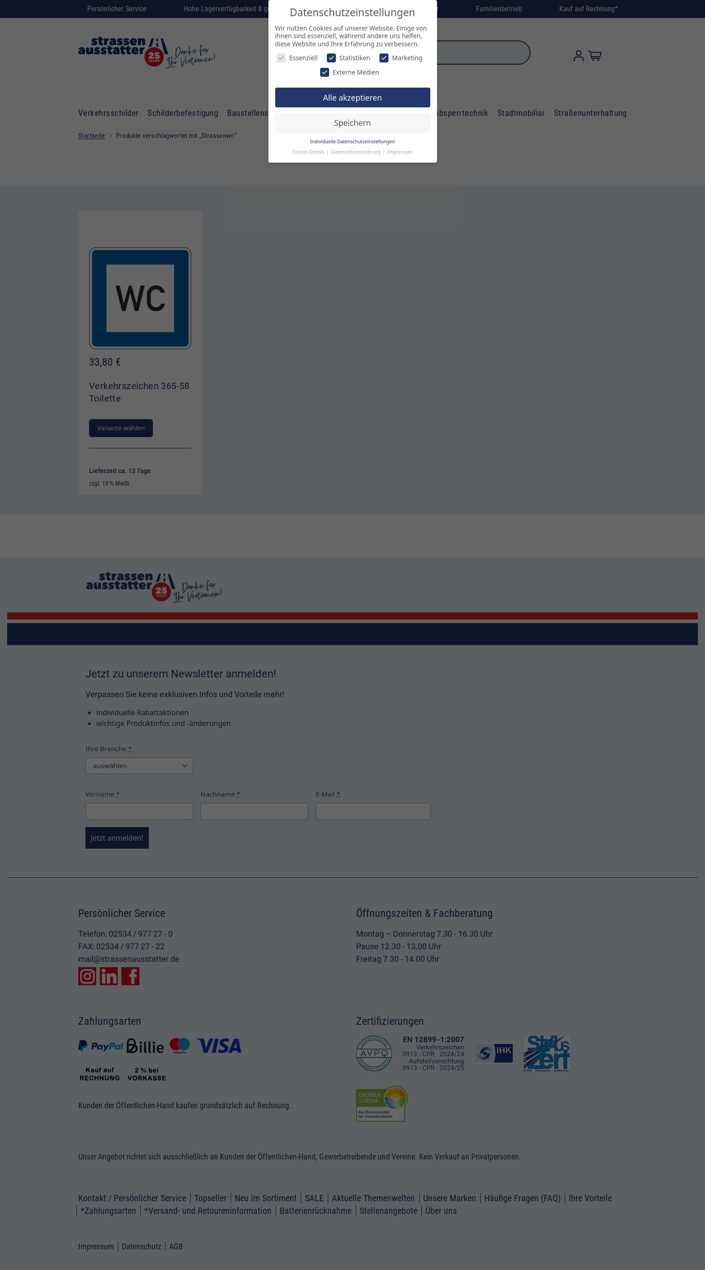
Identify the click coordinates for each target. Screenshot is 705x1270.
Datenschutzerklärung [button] (356, 152)
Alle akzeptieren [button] (352, 97)
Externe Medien (349, 72)
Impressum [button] (399, 152)
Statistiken (348, 57)
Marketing (401, 57)
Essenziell (297, 57)
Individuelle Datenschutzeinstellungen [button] (352, 141)
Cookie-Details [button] (308, 152)
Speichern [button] (352, 122)
